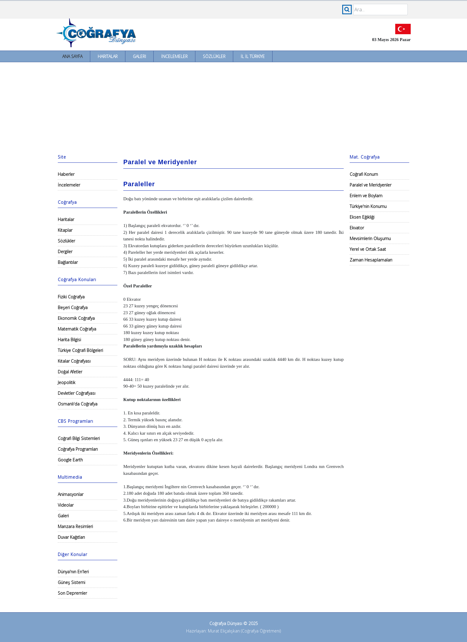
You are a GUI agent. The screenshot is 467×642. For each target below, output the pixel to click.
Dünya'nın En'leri (73, 571)
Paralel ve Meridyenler (370, 185)
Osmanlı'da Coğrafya (77, 404)
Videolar (66, 505)
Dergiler (65, 251)
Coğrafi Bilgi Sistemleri (79, 438)
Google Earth (70, 460)
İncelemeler (174, 56)
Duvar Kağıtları (71, 537)
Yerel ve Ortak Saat (368, 249)
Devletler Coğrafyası (76, 393)
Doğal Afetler (70, 372)
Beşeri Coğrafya (73, 307)
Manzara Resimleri (75, 526)
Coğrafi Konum (364, 174)
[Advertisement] (233, 106)
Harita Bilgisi (69, 339)
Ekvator (357, 228)
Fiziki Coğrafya (71, 297)
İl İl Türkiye (253, 56)
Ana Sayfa (72, 56)
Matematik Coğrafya (77, 329)
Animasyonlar (70, 494)
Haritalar (108, 56)
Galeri (139, 56)
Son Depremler (72, 593)
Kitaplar (65, 230)
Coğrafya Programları (78, 449)
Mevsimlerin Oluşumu (370, 238)
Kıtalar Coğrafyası (74, 361)
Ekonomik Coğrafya (76, 318)
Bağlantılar (68, 262)
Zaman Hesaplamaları (371, 260)
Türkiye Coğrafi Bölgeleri (80, 350)
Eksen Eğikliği (362, 217)
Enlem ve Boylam (366, 195)
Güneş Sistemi (71, 582)
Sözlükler (214, 56)
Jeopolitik (66, 382)
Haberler (66, 174)
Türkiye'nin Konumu (368, 206)
